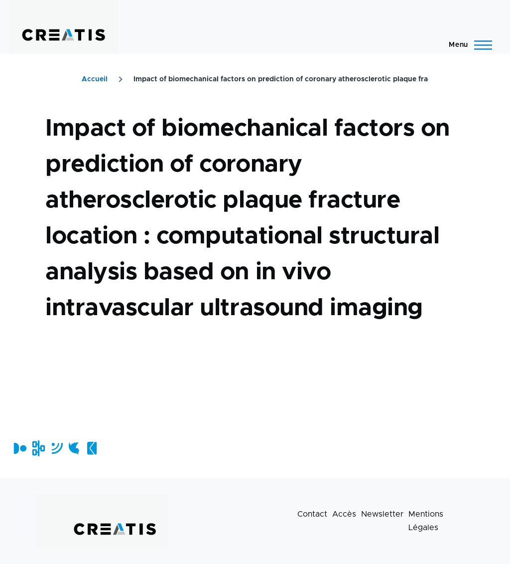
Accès (344, 514)
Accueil (95, 79)
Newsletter (382, 514)
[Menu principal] (467, 45)
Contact (312, 514)
